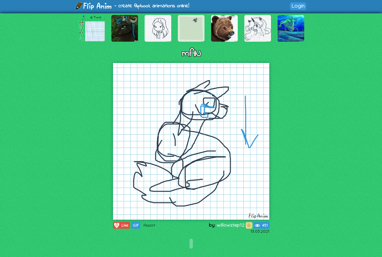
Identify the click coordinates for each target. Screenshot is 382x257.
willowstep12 (234, 225)
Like (120, 225)
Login (298, 6)
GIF (136, 225)
